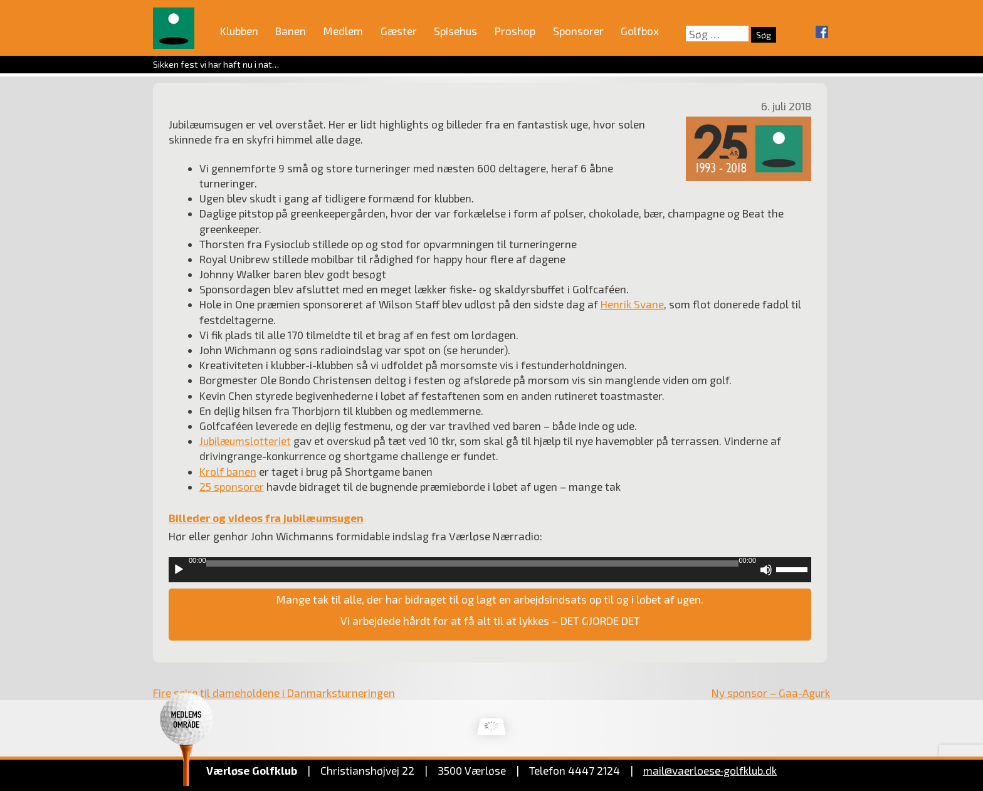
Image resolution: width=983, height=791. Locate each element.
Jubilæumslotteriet (245, 440)
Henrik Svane (632, 304)
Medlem (343, 30)
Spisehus (455, 30)
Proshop (515, 30)
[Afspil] (178, 569)
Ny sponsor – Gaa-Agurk (771, 692)
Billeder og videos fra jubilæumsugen (266, 517)
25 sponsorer (231, 486)
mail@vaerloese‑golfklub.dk (710, 770)
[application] (490, 569)
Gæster (399, 30)
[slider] (472, 563)
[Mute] (766, 569)
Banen (290, 30)
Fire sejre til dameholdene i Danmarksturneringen (274, 692)
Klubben (239, 30)
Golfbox (640, 30)
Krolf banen (227, 471)
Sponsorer (578, 30)
